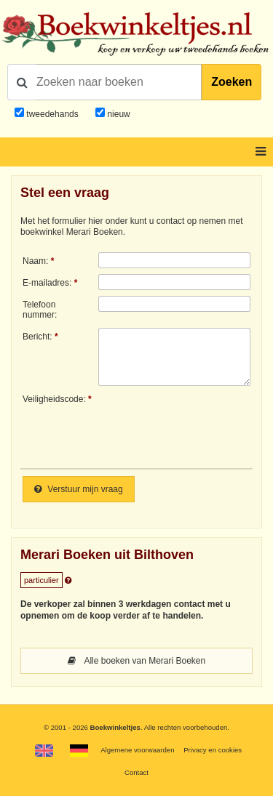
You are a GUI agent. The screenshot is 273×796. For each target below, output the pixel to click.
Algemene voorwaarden (137, 750)
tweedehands (52, 114)
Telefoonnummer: (40, 309)
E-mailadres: (47, 283)
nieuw (117, 114)
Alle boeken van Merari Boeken (136, 661)
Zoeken (231, 82)
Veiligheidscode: (54, 399)
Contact (136, 772)
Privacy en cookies (212, 750)
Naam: (35, 261)
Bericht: (37, 336)
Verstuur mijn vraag (78, 489)
